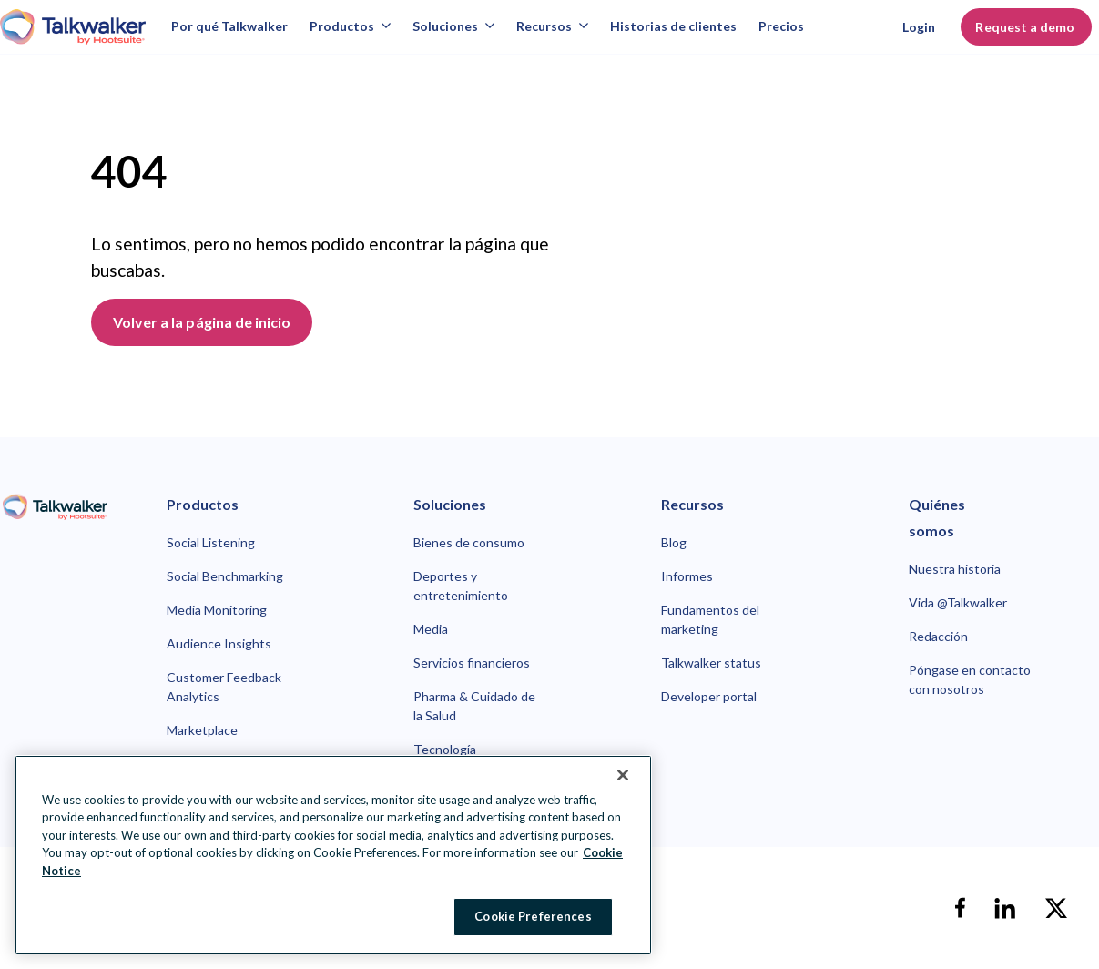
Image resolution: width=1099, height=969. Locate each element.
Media (430, 629)
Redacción (938, 636)
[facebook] (960, 908)
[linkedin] (1005, 908)
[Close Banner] (623, 775)
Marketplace (202, 730)
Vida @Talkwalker (958, 602)
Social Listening (211, 542)
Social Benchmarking (225, 576)
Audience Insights (219, 643)
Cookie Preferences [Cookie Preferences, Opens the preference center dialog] (532, 916)
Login (918, 27)
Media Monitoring (217, 609)
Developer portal (709, 696)
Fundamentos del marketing (710, 619)
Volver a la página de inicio (201, 322)
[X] (1056, 908)
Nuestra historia (955, 568)
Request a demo (1026, 27)
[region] (333, 854)
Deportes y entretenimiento (460, 585)
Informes (687, 576)
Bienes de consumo (468, 542)
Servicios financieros (471, 662)
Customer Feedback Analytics (224, 686)
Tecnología (444, 749)
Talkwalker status (711, 662)
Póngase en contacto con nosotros (970, 679)
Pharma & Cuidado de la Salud (474, 705)
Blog (674, 542)
